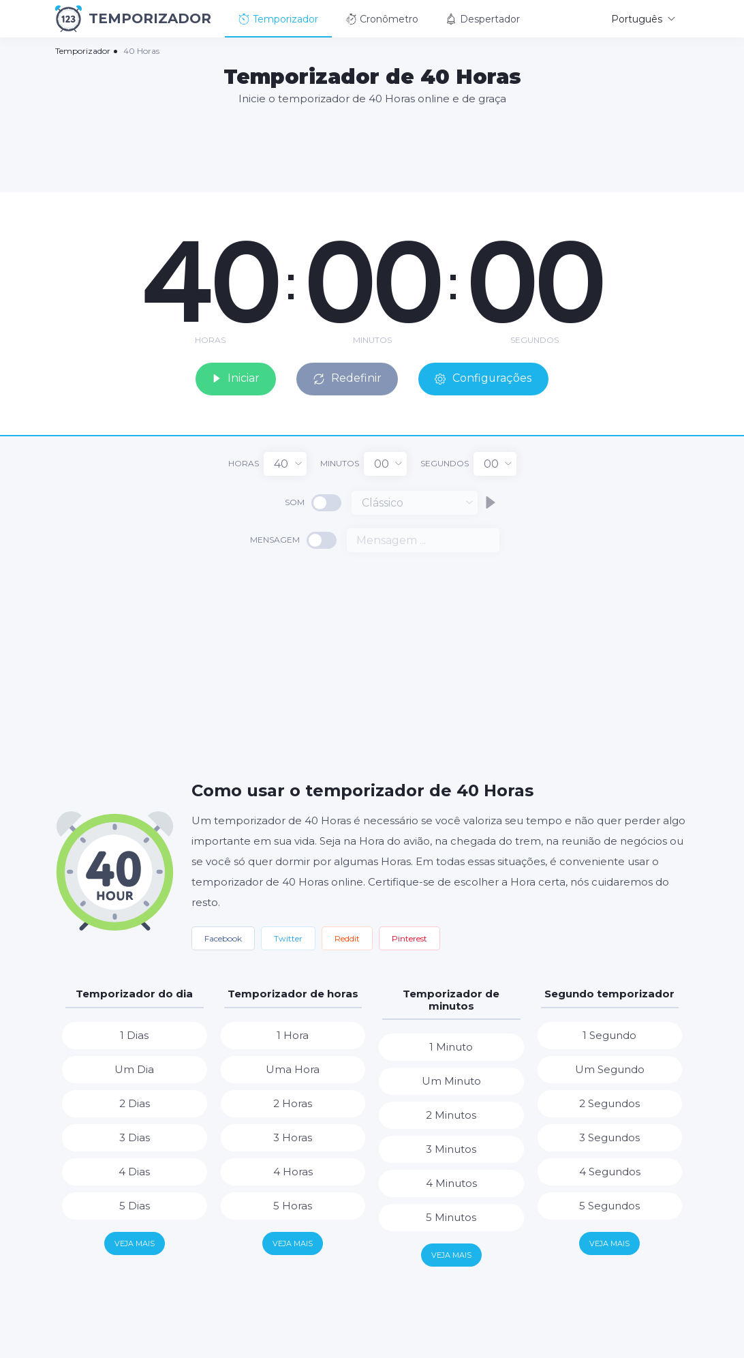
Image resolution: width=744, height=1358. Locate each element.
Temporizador (278, 19)
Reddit (347, 938)
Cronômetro (381, 19)
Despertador (483, 19)
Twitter (288, 938)
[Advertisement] (372, 148)
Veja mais (134, 1243)
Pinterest (409, 938)
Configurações (484, 378)
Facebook (223, 938)
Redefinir (347, 378)
